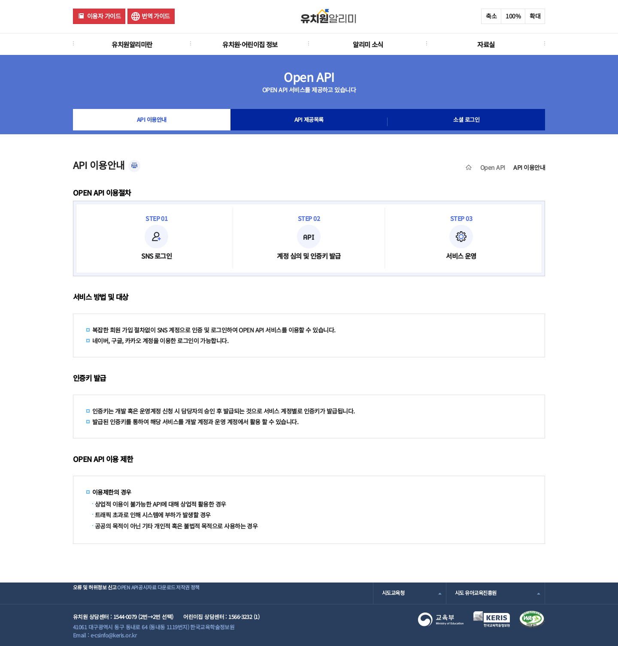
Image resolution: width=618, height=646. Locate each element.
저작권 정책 (230, 593)
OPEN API (143, 593)
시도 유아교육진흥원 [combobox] (477, 593)
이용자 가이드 (104, 16)
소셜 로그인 (466, 122)
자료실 (485, 44)
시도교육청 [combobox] (394, 593)
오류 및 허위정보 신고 (97, 593)
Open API (492, 167)
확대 (535, 16)
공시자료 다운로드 (186, 593)
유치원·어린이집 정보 (250, 44)
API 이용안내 (151, 122)
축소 (491, 16)
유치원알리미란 (132, 44)
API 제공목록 (309, 122)
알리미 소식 (368, 44)
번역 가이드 (156, 16)
